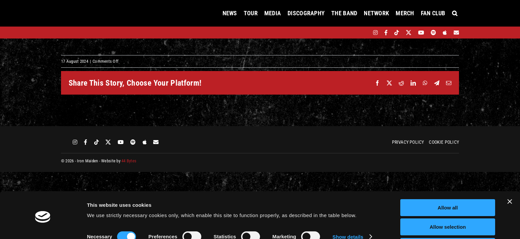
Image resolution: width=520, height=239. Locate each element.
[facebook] (386, 32)
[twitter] (409, 32)
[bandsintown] (363, 32)
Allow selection (447, 203)
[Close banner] (509, 177)
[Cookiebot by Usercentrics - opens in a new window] (43, 226)
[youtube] (421, 32)
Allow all (448, 184)
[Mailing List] (456, 32)
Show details (348, 213)
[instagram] (375, 32)
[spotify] (433, 32)
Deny (448, 222)
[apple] (445, 32)
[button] (454, 13)
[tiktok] (396, 32)
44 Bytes (128, 160)
